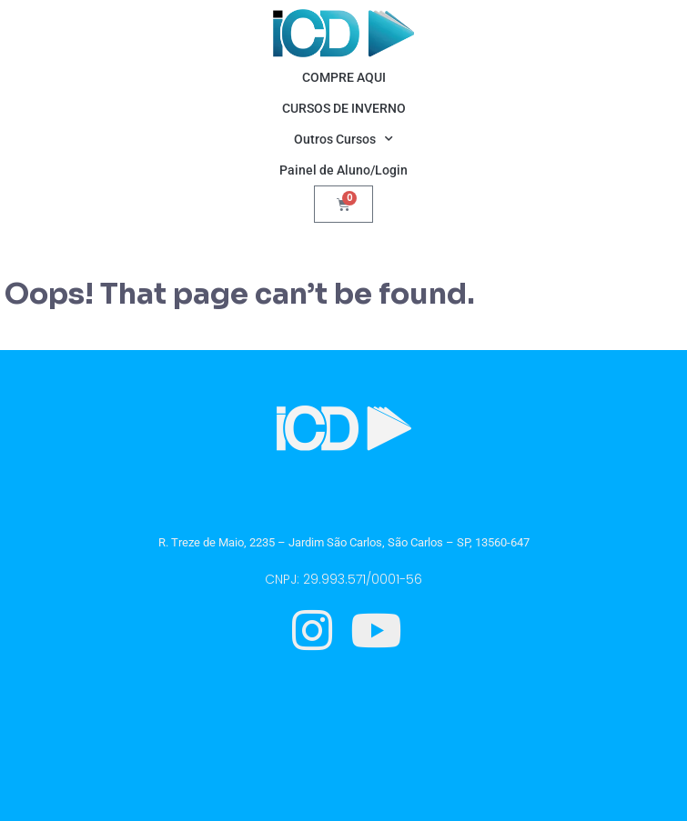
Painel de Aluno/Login (343, 170)
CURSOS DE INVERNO (344, 108)
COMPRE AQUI (344, 77)
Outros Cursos (343, 139)
